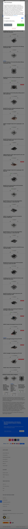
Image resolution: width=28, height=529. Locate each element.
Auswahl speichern (8, 24)
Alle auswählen (21, 24)
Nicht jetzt (14, 28)
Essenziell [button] (7, 18)
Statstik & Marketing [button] (9, 21)
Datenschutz (15, 15)
